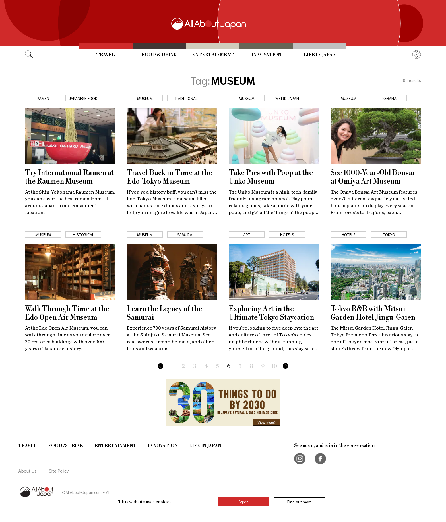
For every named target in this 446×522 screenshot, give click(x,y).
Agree (243, 501)
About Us (27, 470)
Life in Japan (320, 55)
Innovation (266, 55)
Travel (105, 55)
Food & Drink (159, 55)
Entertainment (213, 55)
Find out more (299, 501)
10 (274, 366)
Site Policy (59, 470)
